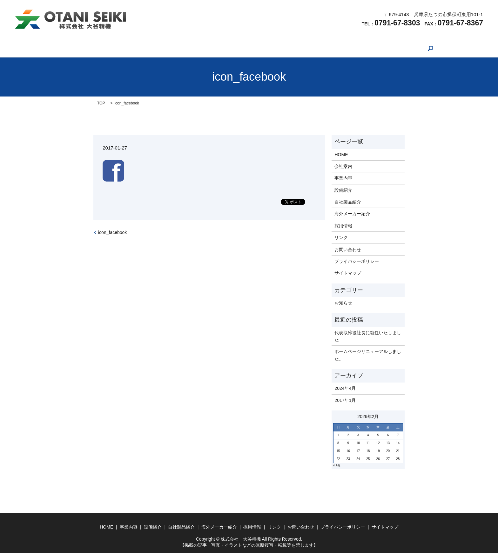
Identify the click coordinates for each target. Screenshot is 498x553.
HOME (109, 48)
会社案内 (136, 48)
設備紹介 (193, 48)
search (390, 48)
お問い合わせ (361, 48)
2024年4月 (345, 388)
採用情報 (304, 48)
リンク (331, 48)
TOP (101, 103)
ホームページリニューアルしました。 (367, 355)
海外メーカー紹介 (267, 48)
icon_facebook (112, 232)
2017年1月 (345, 400)
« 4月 (337, 465)
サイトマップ (347, 273)
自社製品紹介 (225, 48)
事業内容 (164, 48)
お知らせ (343, 302)
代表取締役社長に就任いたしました (367, 336)
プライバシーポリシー (356, 261)
